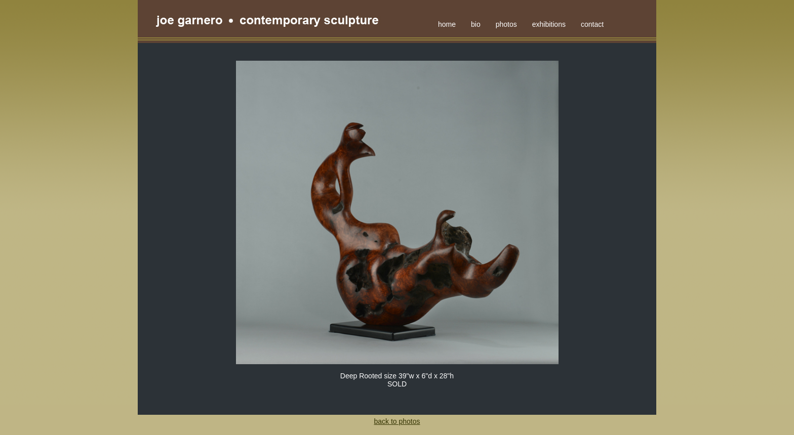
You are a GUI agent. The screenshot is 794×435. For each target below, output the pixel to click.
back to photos (397, 421)
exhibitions (549, 24)
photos (506, 24)
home (447, 24)
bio (476, 24)
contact (592, 24)
